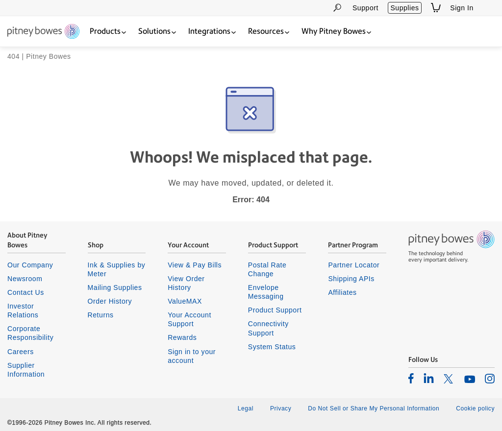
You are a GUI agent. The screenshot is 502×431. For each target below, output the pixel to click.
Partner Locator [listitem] (353, 265)
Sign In (462, 8)
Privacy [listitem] (280, 408)
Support (365, 8)
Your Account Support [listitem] (189, 319)
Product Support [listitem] (275, 310)
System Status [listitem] (272, 347)
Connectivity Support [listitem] (268, 328)
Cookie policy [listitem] (475, 408)
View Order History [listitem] (186, 283)
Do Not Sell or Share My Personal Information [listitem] (373, 408)
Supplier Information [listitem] (26, 369)
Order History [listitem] (110, 301)
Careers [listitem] (20, 352)
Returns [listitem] (101, 315)
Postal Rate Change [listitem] (267, 269)
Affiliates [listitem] (342, 292)
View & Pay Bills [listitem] (195, 265)
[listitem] (411, 378)
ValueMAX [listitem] (185, 301)
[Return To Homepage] (43, 32)
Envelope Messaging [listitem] (266, 292)
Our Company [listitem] (30, 265)
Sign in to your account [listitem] (192, 356)
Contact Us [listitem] (25, 292)
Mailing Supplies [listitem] (115, 287)
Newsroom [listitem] (24, 279)
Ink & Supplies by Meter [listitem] (117, 269)
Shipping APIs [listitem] (351, 279)
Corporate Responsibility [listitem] (30, 333)
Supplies (404, 8)
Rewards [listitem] (182, 337)
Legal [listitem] (245, 408)
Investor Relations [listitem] (22, 310)
